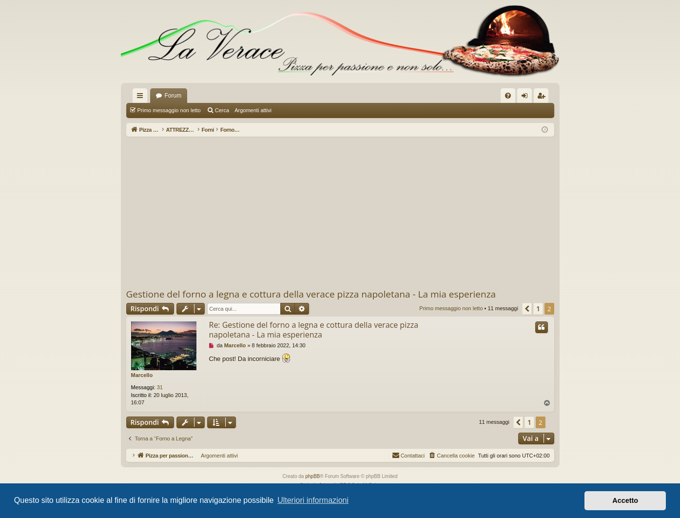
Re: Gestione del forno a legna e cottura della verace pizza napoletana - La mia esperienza (314, 329)
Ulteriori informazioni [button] (313, 500)
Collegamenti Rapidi (141, 97)
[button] (527, 309)
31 (160, 387)
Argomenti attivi (253, 110)
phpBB (312, 476)
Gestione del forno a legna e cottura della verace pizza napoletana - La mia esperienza (311, 294)
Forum (173, 95)
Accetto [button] (625, 500)
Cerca (222, 110)
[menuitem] (508, 95)
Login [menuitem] (526, 97)
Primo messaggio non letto (169, 110)
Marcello (142, 375)
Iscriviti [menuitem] (543, 97)
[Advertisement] (340, 212)
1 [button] (538, 308)
